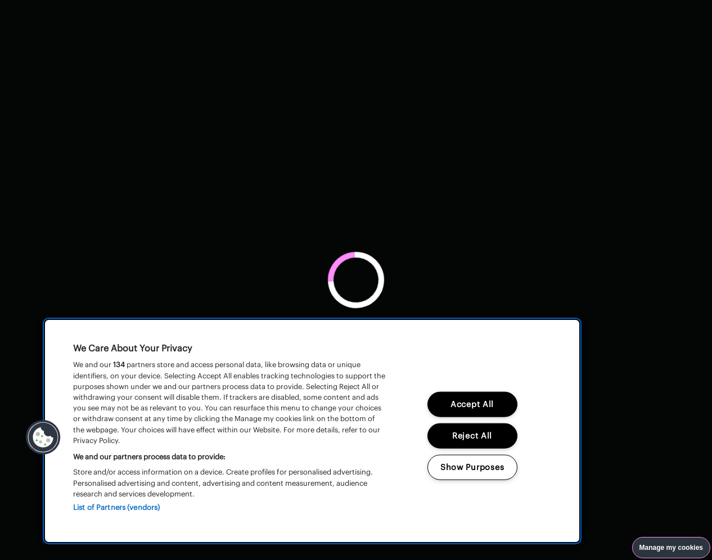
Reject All (472, 436)
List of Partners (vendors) (116, 507)
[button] (43, 437)
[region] (312, 431)
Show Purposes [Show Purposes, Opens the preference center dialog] (472, 467)
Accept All (472, 404)
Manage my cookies (671, 548)
